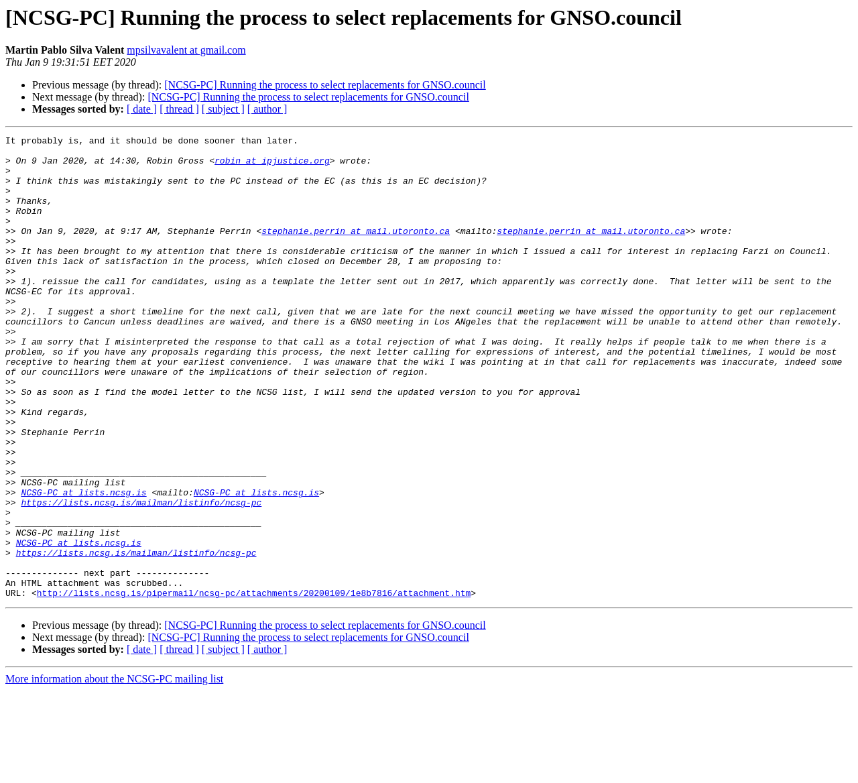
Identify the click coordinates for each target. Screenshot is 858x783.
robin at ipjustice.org (272, 166)
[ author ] (267, 109)
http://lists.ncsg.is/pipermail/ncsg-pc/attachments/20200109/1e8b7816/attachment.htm (254, 685)
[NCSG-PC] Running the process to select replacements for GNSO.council (324, 85)
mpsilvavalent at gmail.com (186, 50)
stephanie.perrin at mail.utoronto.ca (355, 251)
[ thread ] (179, 109)
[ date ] (142, 109)
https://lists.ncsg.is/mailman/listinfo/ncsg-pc (141, 576)
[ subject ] (223, 109)
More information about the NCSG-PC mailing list (114, 771)
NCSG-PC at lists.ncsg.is (83, 564)
